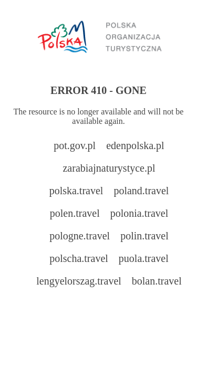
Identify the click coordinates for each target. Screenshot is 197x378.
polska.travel (76, 190)
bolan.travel (157, 281)
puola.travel (144, 258)
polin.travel (144, 236)
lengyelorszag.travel (78, 281)
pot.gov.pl (75, 145)
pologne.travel (79, 236)
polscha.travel (78, 258)
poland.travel (141, 190)
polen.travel (75, 213)
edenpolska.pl (135, 145)
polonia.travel (139, 213)
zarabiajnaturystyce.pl (109, 168)
